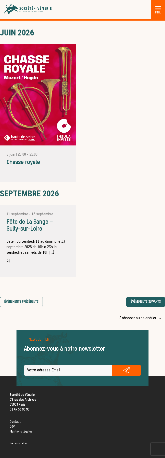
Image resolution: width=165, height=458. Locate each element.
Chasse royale (23, 162)
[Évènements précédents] (21, 302)
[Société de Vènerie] (28, 9)
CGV (12, 426)
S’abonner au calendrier (138, 318)
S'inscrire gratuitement (126, 370)
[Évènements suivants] (145, 302)
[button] (158, 7)
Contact (15, 422)
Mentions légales (21, 431)
